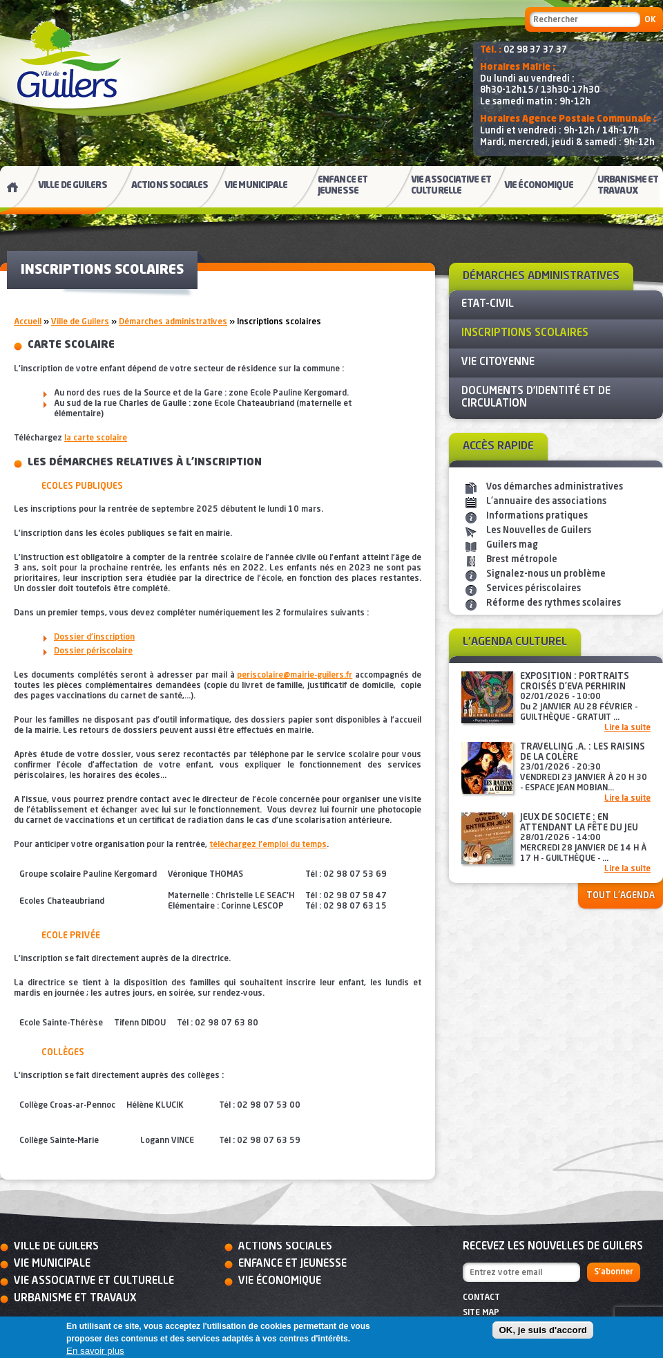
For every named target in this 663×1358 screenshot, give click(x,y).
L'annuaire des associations (546, 501)
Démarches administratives (173, 322)
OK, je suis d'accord (543, 1330)
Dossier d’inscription (94, 637)
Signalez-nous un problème (546, 574)
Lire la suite (627, 728)
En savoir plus (95, 1351)
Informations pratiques (537, 516)
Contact (481, 1298)
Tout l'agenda (620, 895)
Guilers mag (512, 545)
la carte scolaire (95, 438)
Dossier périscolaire (93, 651)
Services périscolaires (533, 588)
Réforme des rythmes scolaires (553, 603)
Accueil (27, 322)
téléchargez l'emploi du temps (268, 845)
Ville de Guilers (80, 322)
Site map (481, 1313)
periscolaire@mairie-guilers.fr (294, 675)
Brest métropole (521, 559)
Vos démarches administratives (554, 487)
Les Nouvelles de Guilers (538, 530)
